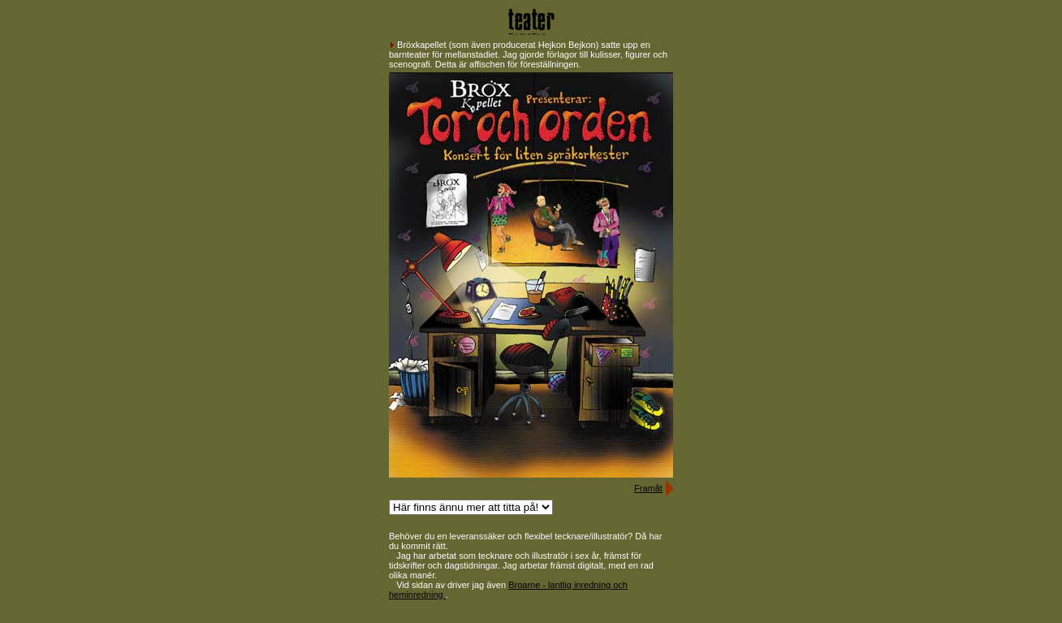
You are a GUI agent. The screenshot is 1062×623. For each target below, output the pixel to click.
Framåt (648, 488)
